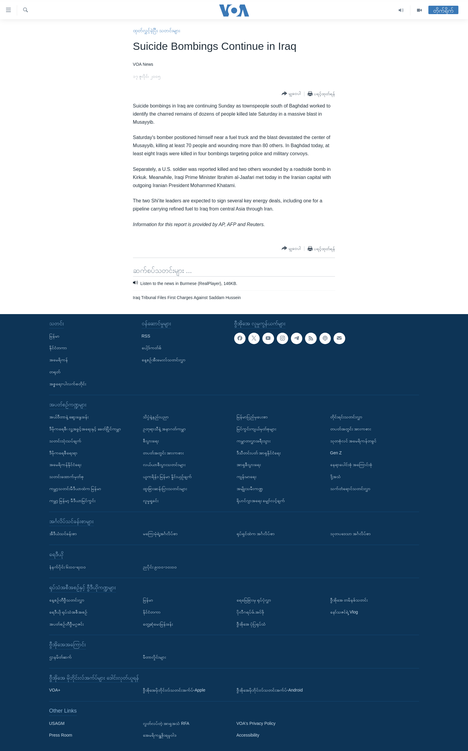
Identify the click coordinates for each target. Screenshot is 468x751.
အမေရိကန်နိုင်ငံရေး (65, 464)
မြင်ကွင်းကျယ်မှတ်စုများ (256, 428)
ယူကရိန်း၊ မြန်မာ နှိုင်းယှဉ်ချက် (167, 476)
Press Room (60, 735)
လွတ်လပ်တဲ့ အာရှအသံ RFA (166, 723)
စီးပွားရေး (151, 440)
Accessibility (248, 735)
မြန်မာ (54, 336)
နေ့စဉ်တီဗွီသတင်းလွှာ (66, 600)
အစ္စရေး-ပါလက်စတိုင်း (67, 383)
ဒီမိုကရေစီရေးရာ (63, 452)
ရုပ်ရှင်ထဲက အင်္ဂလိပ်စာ (256, 533)
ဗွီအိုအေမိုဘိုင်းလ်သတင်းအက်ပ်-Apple (174, 690)
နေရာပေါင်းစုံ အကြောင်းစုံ (351, 464)
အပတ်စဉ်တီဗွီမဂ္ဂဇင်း (66, 624)
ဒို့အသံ (335, 476)
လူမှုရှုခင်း (151, 500)
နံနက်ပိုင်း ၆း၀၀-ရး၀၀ (67, 567)
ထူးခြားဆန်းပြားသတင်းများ (165, 488)
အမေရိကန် (58, 359)
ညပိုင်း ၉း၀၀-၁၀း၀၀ (160, 567)
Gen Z (336, 452)
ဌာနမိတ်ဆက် (60, 657)
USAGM (57, 723)
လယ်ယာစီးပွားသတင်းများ (164, 464)
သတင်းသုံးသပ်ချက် (65, 440)
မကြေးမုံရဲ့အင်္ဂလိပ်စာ (160, 533)
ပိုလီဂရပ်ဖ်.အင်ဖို (250, 612)
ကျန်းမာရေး (246, 476)
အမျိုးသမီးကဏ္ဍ (250, 488)
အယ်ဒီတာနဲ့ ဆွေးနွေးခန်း (69, 416)
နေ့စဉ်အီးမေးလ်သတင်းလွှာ (164, 359)
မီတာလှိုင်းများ (154, 657)
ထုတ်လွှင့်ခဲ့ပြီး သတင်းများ (156, 30)
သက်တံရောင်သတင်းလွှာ (350, 488)
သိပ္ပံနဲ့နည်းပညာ (156, 416)
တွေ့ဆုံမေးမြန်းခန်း (158, 624)
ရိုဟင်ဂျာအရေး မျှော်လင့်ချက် (261, 500)
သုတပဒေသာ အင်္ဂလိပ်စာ (350, 533)
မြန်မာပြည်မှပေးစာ (252, 416)
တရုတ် (54, 371)
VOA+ (55, 690)
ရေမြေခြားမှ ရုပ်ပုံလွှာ (254, 600)
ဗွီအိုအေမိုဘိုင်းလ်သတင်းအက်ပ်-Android (270, 690)
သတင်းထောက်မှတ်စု (66, 476)
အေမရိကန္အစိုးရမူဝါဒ (160, 735)
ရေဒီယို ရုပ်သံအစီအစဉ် (68, 612)
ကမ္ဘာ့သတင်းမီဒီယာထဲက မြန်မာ (75, 488)
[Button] (291, 93)
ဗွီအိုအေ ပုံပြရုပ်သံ (251, 624)
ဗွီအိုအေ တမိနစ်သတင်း (349, 600)
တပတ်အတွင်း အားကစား (163, 452)
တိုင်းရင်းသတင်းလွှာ (346, 416)
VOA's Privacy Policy (256, 723)
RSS (146, 336)
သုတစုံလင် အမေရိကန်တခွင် (353, 440)
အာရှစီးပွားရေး (249, 464)
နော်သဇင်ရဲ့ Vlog (344, 612)
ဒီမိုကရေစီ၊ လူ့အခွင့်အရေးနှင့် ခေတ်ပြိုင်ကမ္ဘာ (85, 428)
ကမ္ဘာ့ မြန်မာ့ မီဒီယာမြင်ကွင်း (72, 500)
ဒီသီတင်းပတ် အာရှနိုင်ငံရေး (259, 452)
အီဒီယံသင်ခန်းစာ (63, 533)
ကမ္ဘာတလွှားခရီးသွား (253, 440)
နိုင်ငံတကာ (58, 348)
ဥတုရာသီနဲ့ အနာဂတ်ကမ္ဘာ (164, 428)
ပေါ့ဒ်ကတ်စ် (152, 348)
